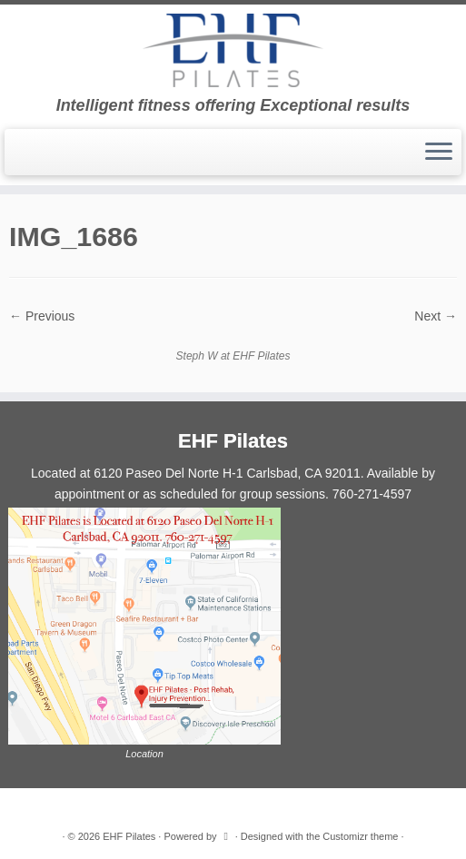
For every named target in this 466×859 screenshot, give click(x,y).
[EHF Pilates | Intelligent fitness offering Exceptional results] (233, 50)
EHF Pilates (129, 836)
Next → (435, 316)
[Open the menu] (438, 152)
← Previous (41, 316)
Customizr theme (360, 836)
